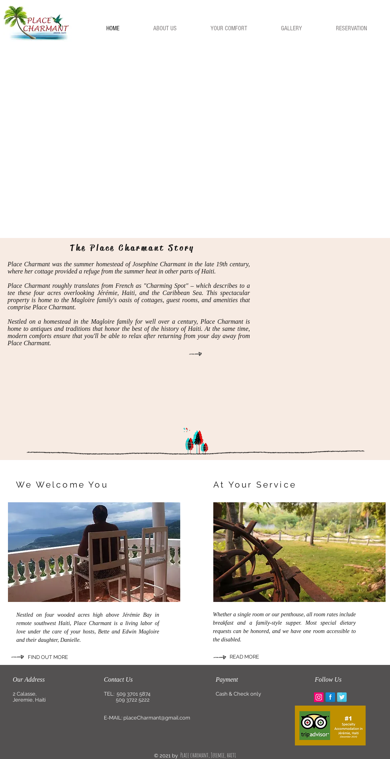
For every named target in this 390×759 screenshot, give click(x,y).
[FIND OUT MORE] (61, 657)
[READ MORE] (253, 657)
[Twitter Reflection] (342, 697)
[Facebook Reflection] (330, 697)
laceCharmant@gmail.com (158, 718)
